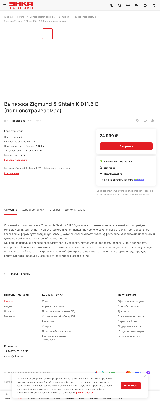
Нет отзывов (18, 120)
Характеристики (33, 209)
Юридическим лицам (131, 331)
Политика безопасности (57, 331)
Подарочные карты (129, 326)
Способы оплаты (128, 306)
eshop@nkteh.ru (14, 356)
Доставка (123, 311)
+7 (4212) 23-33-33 (16, 351)
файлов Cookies (84, 392)
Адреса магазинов (53, 306)
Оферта (46, 326)
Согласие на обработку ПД (58, 316)
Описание (10, 209)
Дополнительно (75, 209)
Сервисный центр (129, 321)
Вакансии (10, 316)
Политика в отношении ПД (58, 311)
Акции (8, 306)
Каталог (9, 301)
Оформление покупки (131, 301)
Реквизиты (48, 321)
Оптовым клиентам (129, 336)
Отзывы (54, 209)
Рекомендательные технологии (54, 338)
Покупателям (127, 294)
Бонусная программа (131, 316)
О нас (45, 301)
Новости (9, 311)
